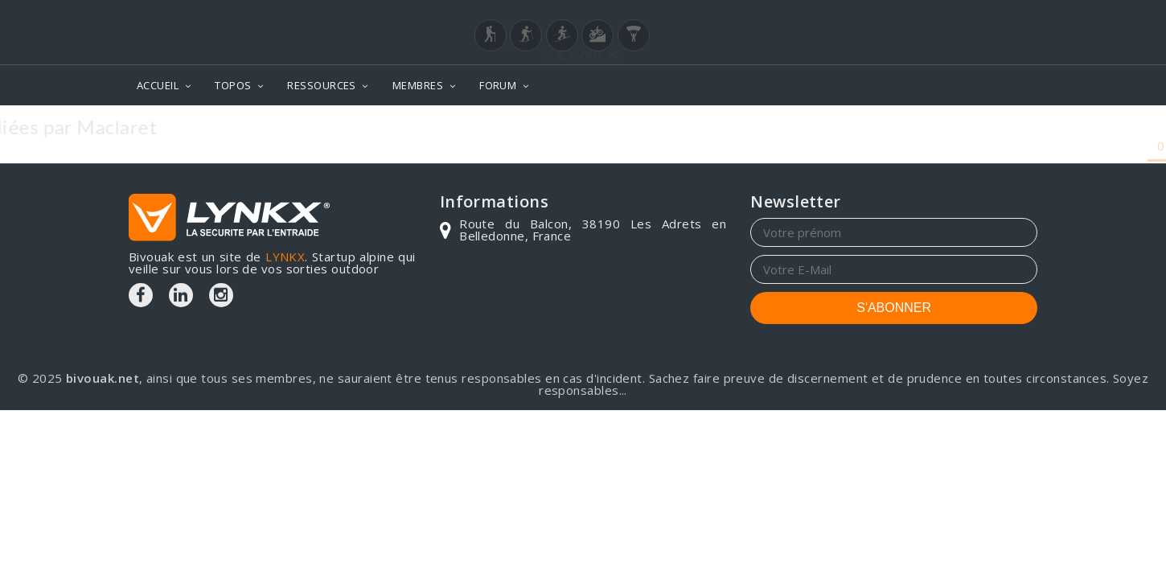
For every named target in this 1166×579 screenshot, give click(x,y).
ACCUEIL (158, 85)
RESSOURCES (321, 85)
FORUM (497, 85)
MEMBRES (417, 85)
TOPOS (233, 85)
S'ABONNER (893, 307)
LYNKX (285, 256)
